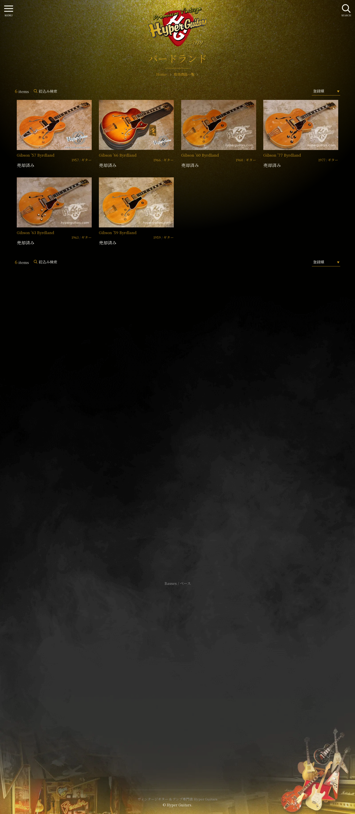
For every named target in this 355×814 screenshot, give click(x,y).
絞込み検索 (48, 91)
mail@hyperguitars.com (185, 421)
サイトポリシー (177, 666)
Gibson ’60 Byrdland (200, 155)
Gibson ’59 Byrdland (118, 232)
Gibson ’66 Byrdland (118, 155)
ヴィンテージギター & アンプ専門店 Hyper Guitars (177, 798)
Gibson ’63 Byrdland (35, 232)
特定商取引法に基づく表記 (177, 673)
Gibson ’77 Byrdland (282, 155)
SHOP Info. (177, 436)
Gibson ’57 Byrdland (35, 155)
